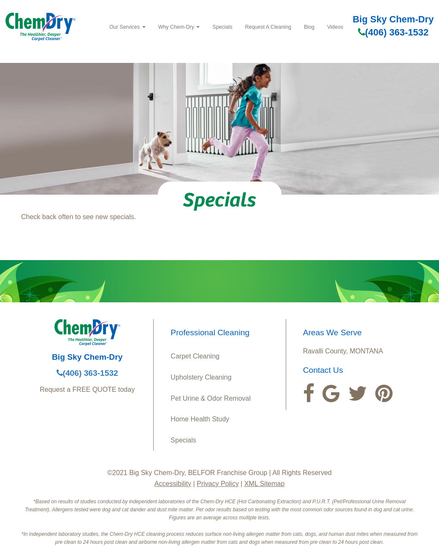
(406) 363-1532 (393, 32)
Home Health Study (200, 419)
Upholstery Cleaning (201, 377)
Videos (335, 27)
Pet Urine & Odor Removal (210, 398)
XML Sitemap (264, 483)
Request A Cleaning (268, 27)
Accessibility (172, 483)
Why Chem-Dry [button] (179, 27)
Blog (309, 27)
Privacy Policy (218, 483)
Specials (222, 27)
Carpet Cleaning (195, 356)
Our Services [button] (127, 27)
